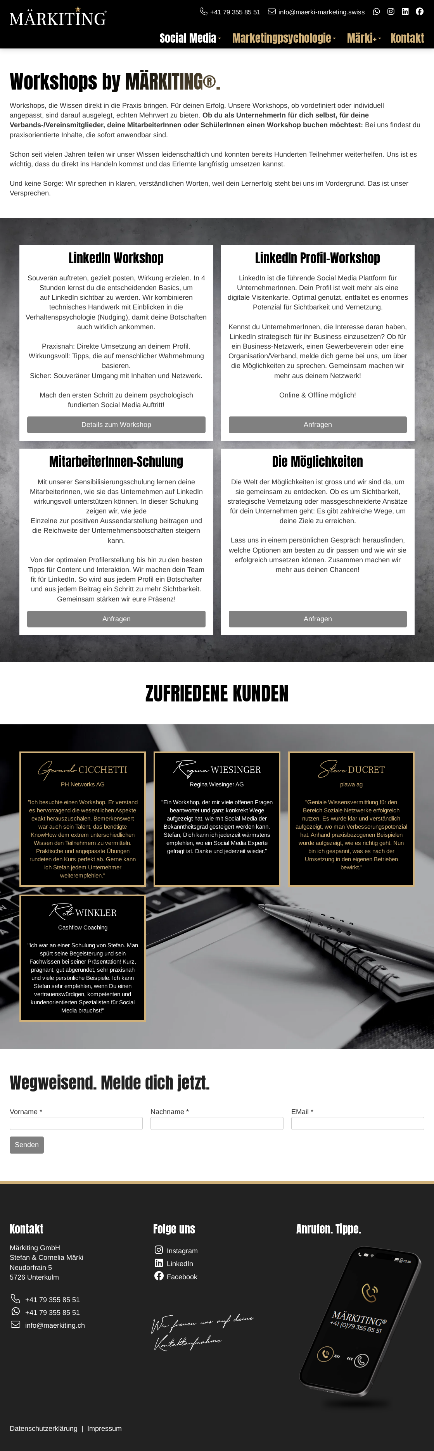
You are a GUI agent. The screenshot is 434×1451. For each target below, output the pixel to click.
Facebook (182, 1277)
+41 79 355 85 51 (235, 12)
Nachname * (169, 1112)
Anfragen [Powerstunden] (116, 619)
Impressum (105, 1428)
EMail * (302, 1112)
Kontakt (407, 38)
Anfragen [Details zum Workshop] (318, 424)
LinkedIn (180, 1264)
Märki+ (364, 38)
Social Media (190, 38)
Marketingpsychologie (284, 38)
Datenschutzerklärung (44, 1428)
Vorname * (26, 1112)
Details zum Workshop (116, 424)
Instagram (182, 1251)
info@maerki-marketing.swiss (321, 12)
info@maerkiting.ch (55, 1325)
